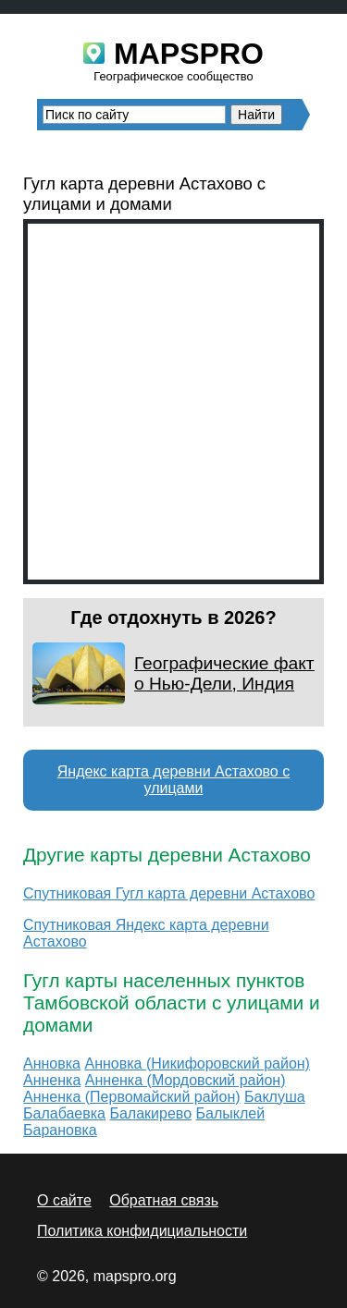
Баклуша (274, 1097)
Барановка (60, 1130)
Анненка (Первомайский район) (132, 1097)
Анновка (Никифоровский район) (197, 1063)
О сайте (64, 1200)
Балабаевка (64, 1113)
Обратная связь (163, 1200)
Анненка (52, 1080)
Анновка (52, 1063)
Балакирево (150, 1113)
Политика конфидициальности (142, 1231)
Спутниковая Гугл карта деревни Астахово (169, 893)
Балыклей (230, 1113)
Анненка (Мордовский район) (185, 1080)
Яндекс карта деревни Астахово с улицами (173, 780)
